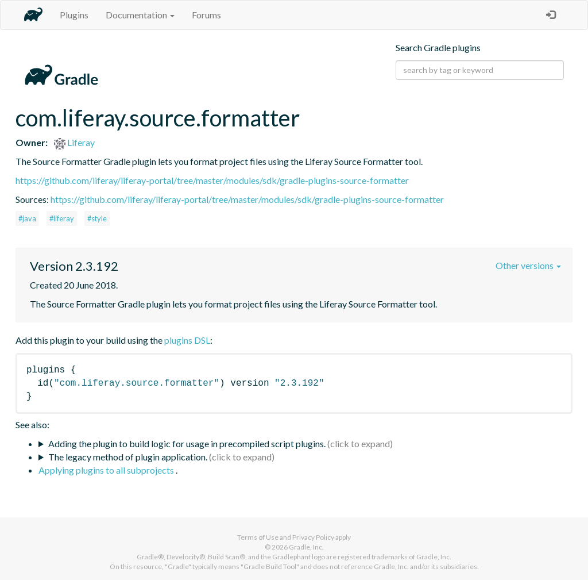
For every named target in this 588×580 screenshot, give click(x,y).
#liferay (61, 218)
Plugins (74, 14)
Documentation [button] (140, 14)
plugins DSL (187, 340)
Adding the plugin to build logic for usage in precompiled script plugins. (187, 443)
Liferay (74, 142)
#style (97, 218)
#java (27, 218)
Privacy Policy (313, 537)
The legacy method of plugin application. (127, 456)
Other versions (528, 265)
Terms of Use (257, 537)
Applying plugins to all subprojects (107, 469)
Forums (206, 14)
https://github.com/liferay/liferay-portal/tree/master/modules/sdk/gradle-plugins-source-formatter (212, 180)
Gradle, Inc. (306, 547)
